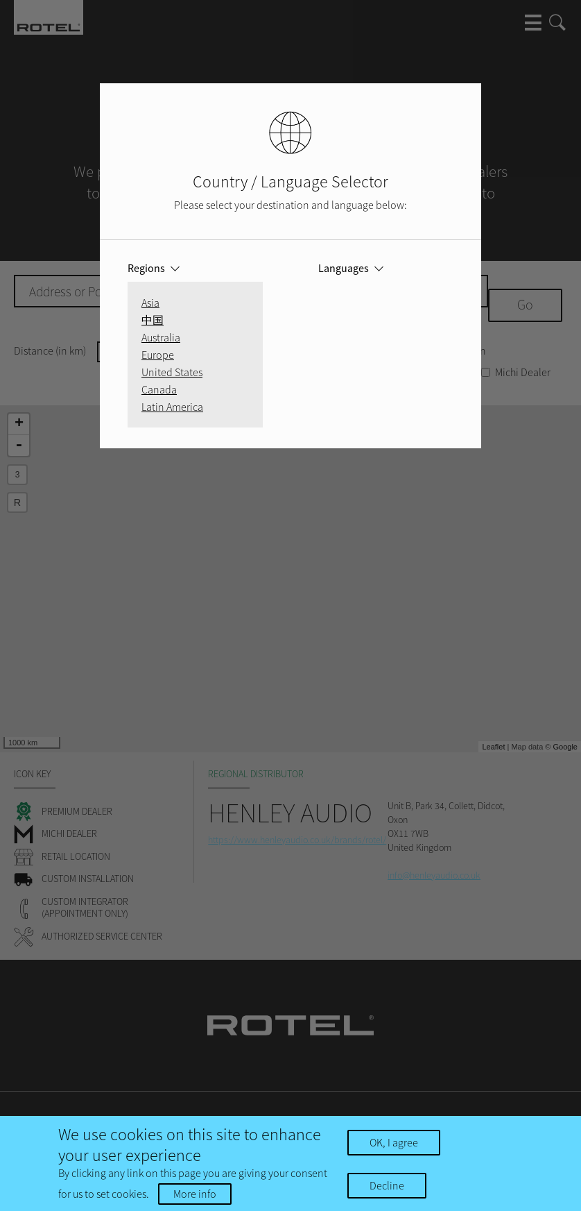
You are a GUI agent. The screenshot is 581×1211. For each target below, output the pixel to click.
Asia (150, 303)
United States (171, 372)
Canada (159, 389)
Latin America (172, 407)
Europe (157, 355)
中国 (152, 320)
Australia (160, 337)
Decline (387, 1185)
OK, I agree (394, 1142)
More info (194, 1194)
